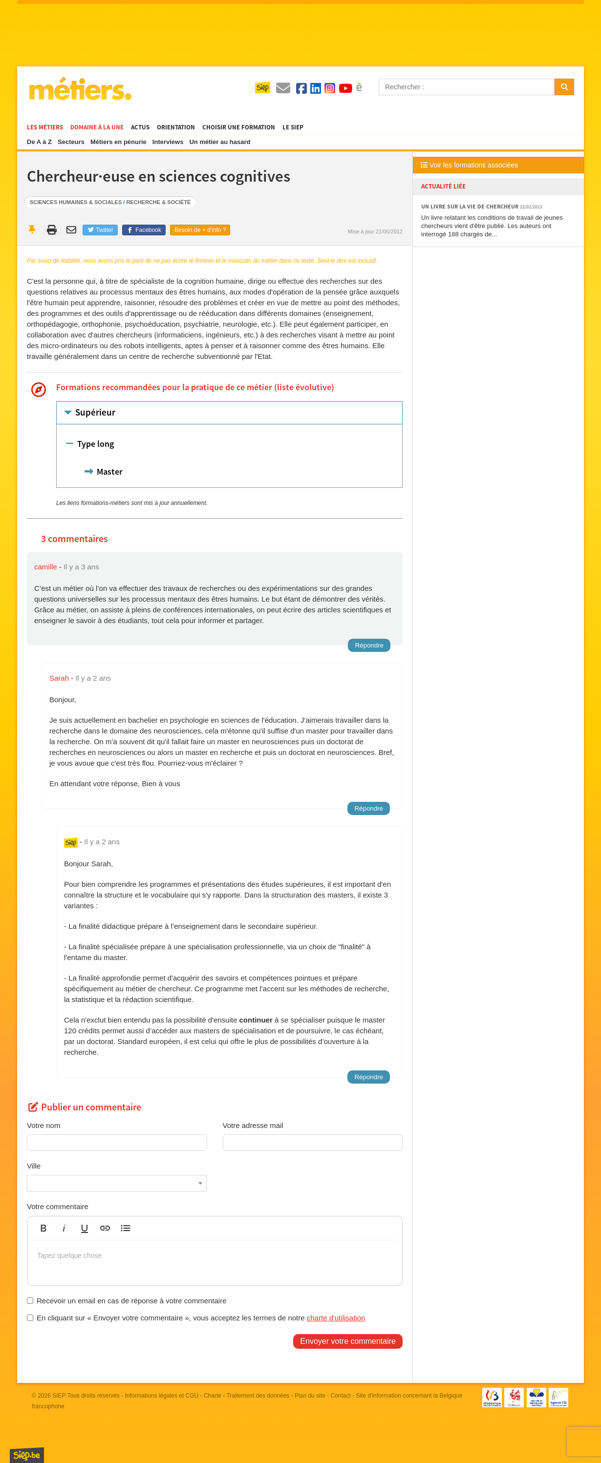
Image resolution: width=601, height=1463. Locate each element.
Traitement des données (257, 1395)
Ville (34, 1166)
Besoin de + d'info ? (200, 230)
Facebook (144, 230)
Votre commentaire (57, 1206)
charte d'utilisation (336, 1318)
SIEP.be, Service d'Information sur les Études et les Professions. (27, 1455)
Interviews (168, 142)
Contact (340, 1395)
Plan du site (310, 1395)
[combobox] (117, 1183)
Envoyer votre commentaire (348, 1341)
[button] (43, 1228)
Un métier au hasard (219, 142)
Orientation (176, 127)
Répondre (369, 645)
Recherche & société (158, 202)
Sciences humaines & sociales (76, 202)
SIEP (58, 1395)
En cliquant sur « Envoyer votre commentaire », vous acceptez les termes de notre (196, 1318)
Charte (212, 1395)
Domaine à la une (97, 127)
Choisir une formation (238, 127)
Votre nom (43, 1125)
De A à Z (39, 142)
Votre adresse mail (253, 1125)
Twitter (100, 230)
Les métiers (45, 127)
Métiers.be (80, 88)
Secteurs (71, 142)
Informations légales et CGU (162, 1395)
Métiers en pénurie (118, 142)
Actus (140, 127)
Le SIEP (292, 127)
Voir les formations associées (469, 165)
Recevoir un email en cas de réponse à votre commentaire (127, 1300)
